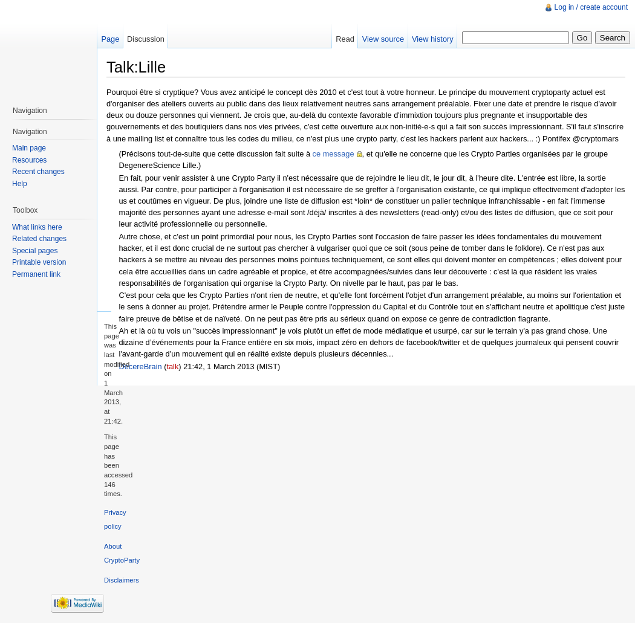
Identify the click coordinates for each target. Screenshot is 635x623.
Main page (29, 148)
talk (172, 366)
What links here (37, 227)
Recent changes (38, 171)
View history (433, 39)
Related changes (39, 238)
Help (19, 183)
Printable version (39, 262)
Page (110, 39)
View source (383, 39)
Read (345, 39)
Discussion (145, 39)
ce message (333, 153)
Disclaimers (121, 580)
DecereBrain (140, 366)
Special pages (34, 251)
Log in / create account (591, 7)
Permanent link (36, 274)
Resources (29, 160)
